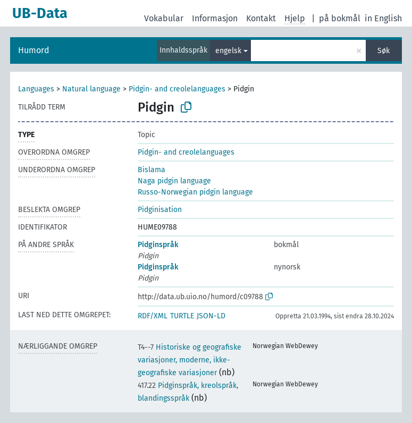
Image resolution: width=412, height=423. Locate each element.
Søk (383, 50)
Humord (33, 50)
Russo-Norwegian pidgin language (195, 192)
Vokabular (163, 18)
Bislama (151, 169)
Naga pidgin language (174, 180)
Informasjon (215, 18)
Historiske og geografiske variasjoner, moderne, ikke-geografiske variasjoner (189, 360)
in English (383, 18)
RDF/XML (152, 315)
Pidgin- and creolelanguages (177, 89)
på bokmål (339, 18)
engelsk (228, 50)
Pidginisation (160, 209)
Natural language (91, 89)
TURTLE (182, 315)
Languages (36, 89)
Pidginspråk (158, 244)
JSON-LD (211, 315)
